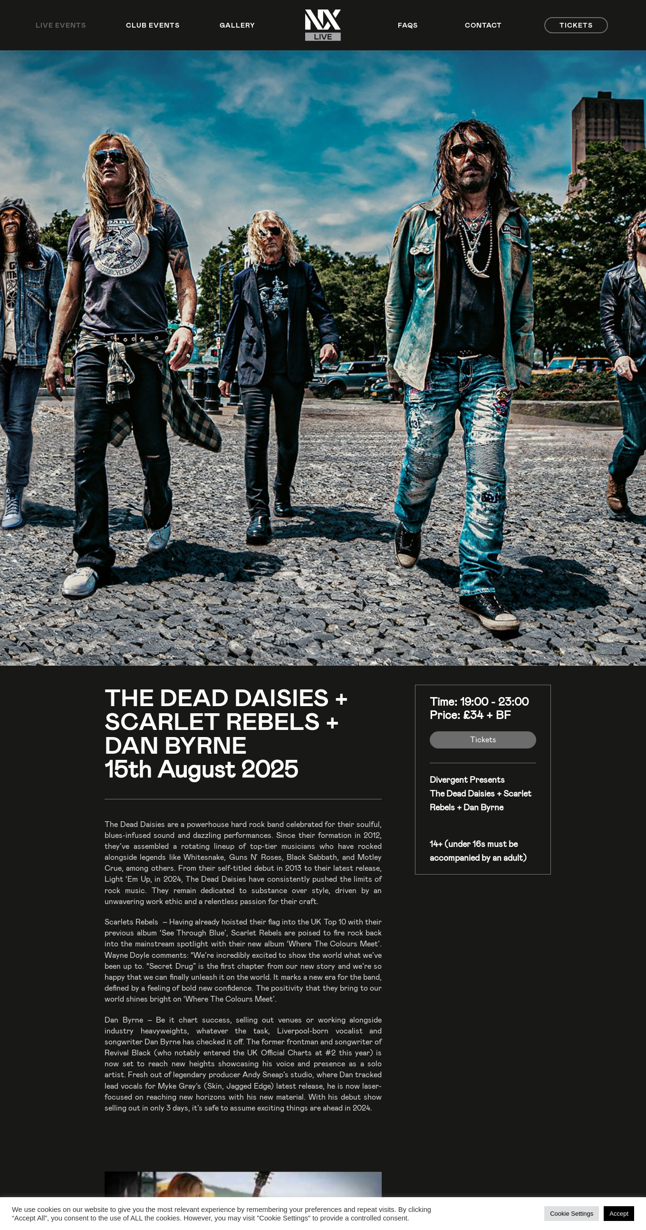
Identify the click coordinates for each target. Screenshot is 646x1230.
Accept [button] (618, 1213)
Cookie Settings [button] (571, 1213)
